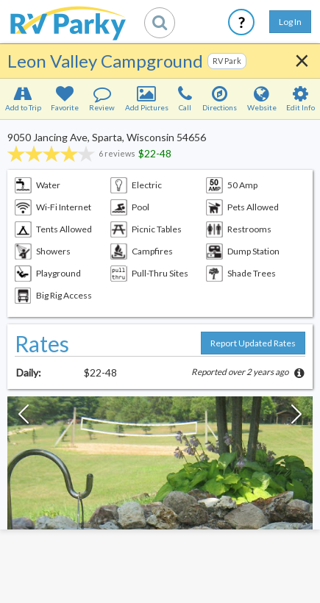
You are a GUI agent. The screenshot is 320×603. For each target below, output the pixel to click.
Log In (290, 21)
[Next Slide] (296, 417)
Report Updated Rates (253, 343)
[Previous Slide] (23, 417)
